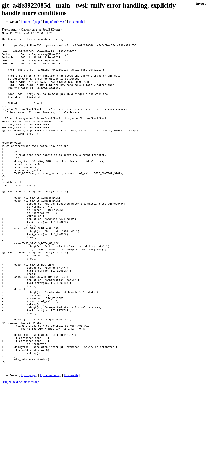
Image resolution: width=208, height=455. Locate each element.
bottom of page (31, 21)
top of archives (54, 21)
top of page (28, 441)
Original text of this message (20, 448)
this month (76, 21)
